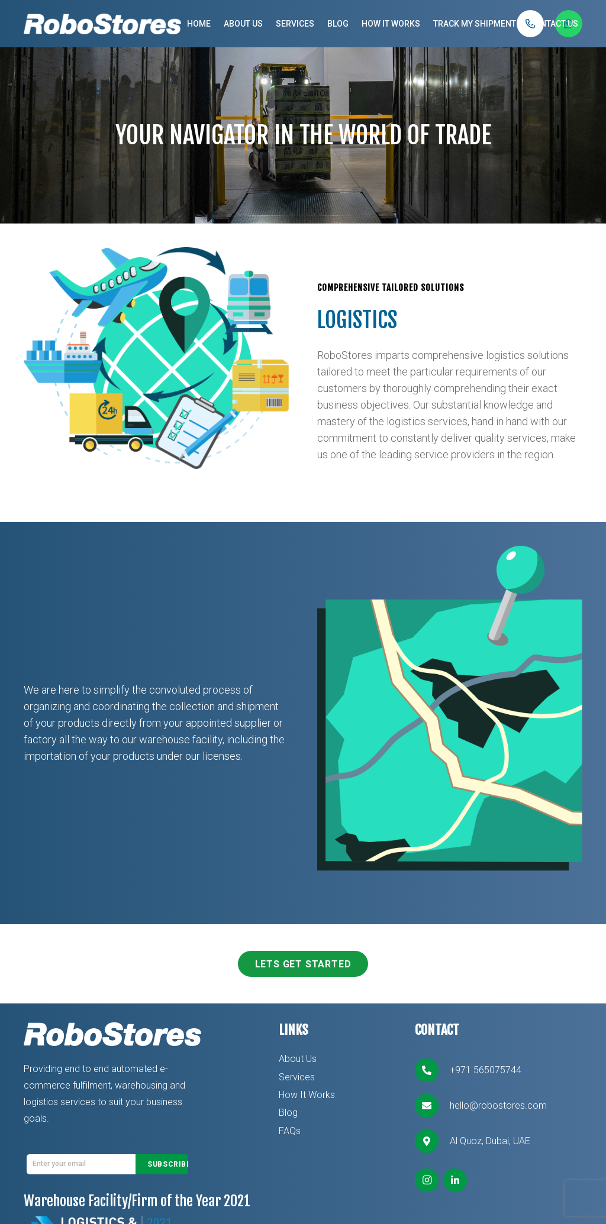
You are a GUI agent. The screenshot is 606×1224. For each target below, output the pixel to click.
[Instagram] (427, 1180)
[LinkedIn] (455, 1180)
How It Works (307, 1094)
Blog (288, 1112)
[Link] (102, 24)
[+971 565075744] (432, 1070)
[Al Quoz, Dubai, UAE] (432, 1141)
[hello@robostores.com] (432, 1106)
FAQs (290, 1130)
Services (297, 1077)
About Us (298, 1058)
